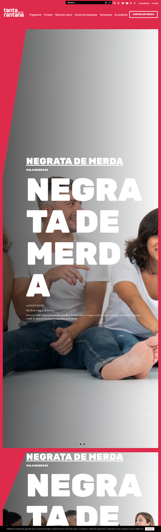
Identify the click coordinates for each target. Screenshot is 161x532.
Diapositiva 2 (80, 444)
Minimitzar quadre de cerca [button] (106, 2)
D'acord (150, 529)
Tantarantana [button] (106, 15)
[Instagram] (114, 2)
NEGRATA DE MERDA (74, 161)
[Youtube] (127, 2)
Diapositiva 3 (84, 444)
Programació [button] (35, 15)
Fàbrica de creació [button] (63, 15)
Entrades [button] (48, 15)
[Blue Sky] (123, 2)
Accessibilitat (121, 15)
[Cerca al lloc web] (85, 2)
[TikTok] (118, 2)
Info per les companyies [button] (86, 15)
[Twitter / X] (134, 2)
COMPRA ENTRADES (143, 14)
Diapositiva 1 (77, 444)
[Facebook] (131, 2)
